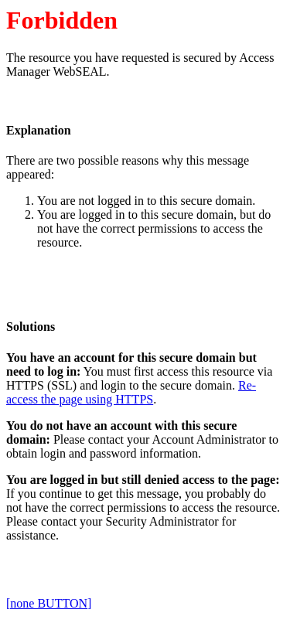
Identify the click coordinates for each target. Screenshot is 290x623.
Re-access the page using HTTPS (131, 392)
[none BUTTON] (48, 603)
